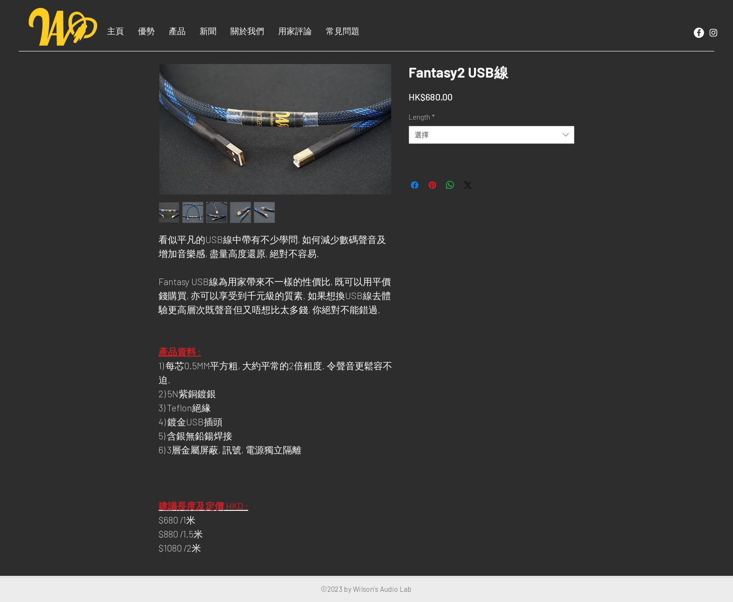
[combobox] (492, 135)
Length (422, 117)
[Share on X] (468, 185)
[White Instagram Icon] (713, 33)
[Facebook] (699, 33)
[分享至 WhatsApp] (450, 185)
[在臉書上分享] (414, 185)
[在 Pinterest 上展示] (432, 185)
